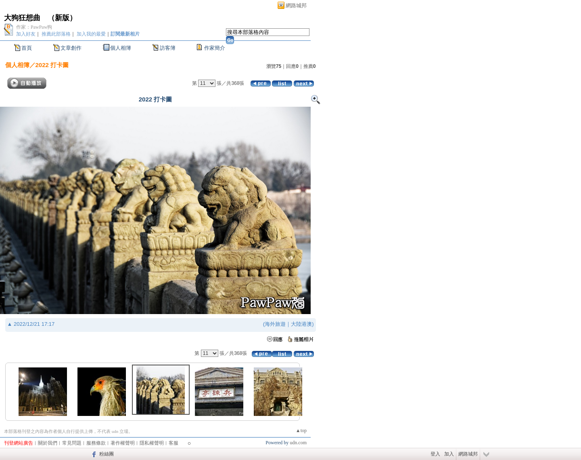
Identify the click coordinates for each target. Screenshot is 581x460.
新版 (62, 18)
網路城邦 (296, 5)
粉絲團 (106, 454)
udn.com (298, 442)
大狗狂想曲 (22, 18)
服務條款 (96, 443)
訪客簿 (168, 48)
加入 (449, 454)
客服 (173, 443)
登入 (435, 454)
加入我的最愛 (91, 34)
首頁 (26, 48)
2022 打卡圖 (52, 64)
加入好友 (26, 34)
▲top (301, 430)
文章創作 (71, 48)
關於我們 (47, 443)
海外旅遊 (275, 324)
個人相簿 (120, 48)
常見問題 (72, 443)
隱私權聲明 (152, 443)
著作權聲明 (123, 443)
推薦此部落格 (56, 34)
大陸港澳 (301, 324)
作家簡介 (214, 48)
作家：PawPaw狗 (34, 27)
